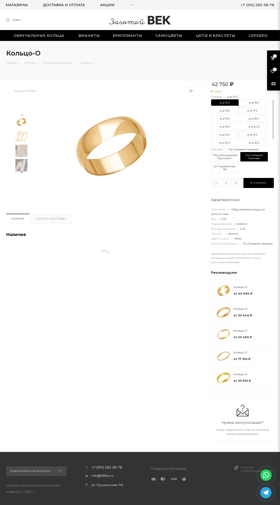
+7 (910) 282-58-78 (106, 467)
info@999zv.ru (102, 476)
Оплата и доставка (51, 218)
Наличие (17, 218)
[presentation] (21, 115)
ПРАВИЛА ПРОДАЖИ (168, 469)
